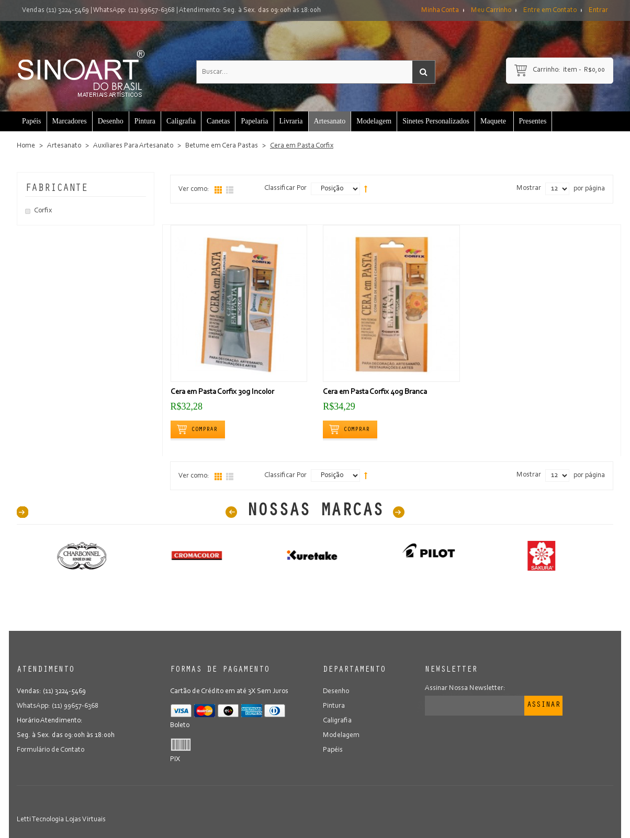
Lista (229, 190)
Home (26, 146)
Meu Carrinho (491, 10)
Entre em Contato (550, 10)
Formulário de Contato (50, 750)
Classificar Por (285, 188)
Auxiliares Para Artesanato (133, 146)
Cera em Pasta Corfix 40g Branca (375, 392)
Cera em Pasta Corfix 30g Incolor (222, 392)
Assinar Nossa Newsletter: (465, 688)
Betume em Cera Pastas (221, 146)
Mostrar (528, 188)
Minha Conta (440, 10)
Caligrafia (337, 720)
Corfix (43, 210)
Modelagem (341, 735)
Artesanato (64, 146)
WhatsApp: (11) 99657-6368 (134, 10)
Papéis (333, 750)
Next (398, 512)
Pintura (334, 706)
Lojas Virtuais (85, 819)
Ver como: (193, 189)
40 (22, 512)
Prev (231, 512)
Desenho (336, 691)
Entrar (598, 10)
